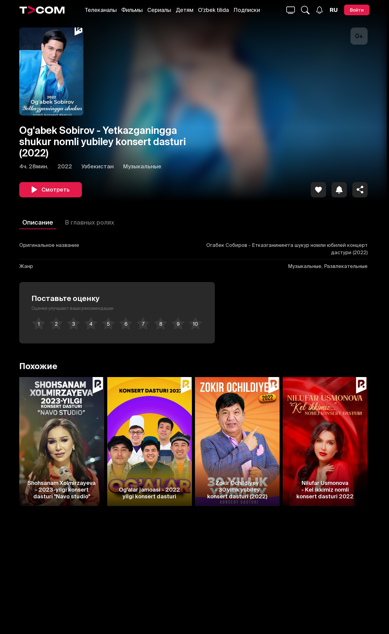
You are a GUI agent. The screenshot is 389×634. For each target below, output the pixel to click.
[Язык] (333, 10)
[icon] (318, 189)
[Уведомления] (319, 10)
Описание (37, 222)
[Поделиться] (360, 189)
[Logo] (42, 10)
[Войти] (356, 10)
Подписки (246, 10)
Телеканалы (101, 10)
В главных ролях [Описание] (89, 222)
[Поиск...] (290, 10)
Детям (184, 10)
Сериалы (159, 10)
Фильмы (132, 10)
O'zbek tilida (213, 10)
